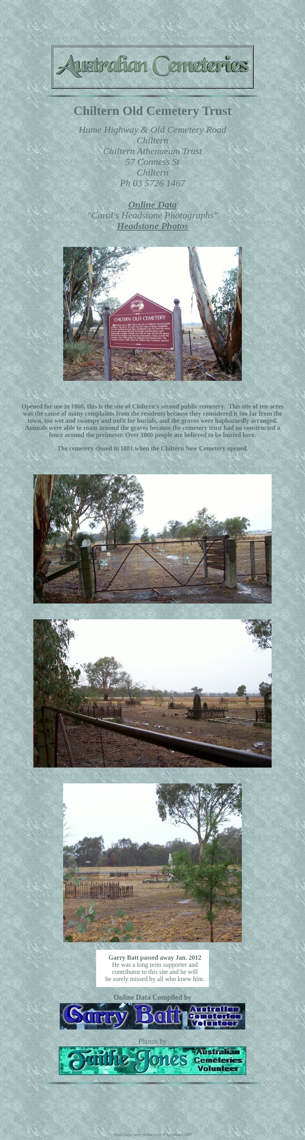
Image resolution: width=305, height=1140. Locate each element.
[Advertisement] (152, 21)
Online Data (152, 204)
